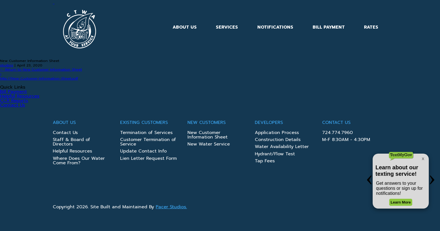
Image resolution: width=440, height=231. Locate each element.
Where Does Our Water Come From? (79, 161)
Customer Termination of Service (148, 142)
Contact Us (12, 105)
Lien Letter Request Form (148, 159)
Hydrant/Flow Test (275, 154)
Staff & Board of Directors (71, 142)
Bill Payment (329, 27)
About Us (185, 27)
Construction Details (278, 140)
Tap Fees (265, 161)
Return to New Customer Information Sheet (41, 69)
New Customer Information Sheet (207, 135)
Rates (371, 27)
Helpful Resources (19, 96)
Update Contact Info (143, 151)
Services (227, 27)
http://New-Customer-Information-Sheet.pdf (39, 78)
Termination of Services (146, 133)
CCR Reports (14, 100)
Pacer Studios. (171, 207)
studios (6, 65)
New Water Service (208, 144)
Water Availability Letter (282, 147)
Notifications (275, 27)
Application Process (277, 133)
